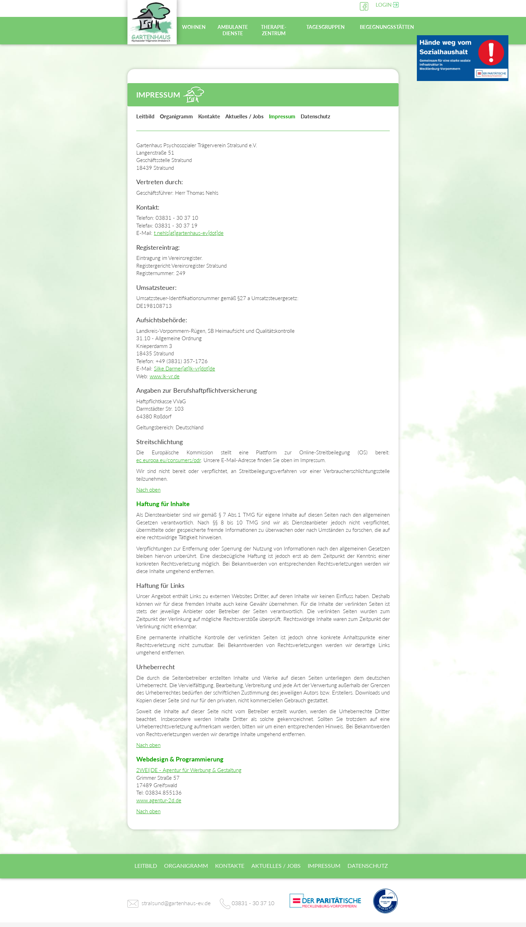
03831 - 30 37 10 (253, 903)
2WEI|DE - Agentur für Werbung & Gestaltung (189, 770)
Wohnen (194, 27)
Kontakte (209, 116)
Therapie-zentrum (273, 30)
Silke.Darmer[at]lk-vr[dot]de (184, 368)
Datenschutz (315, 116)
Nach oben (148, 489)
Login (384, 4)
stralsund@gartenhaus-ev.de (176, 903)
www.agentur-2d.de (158, 800)
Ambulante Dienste (233, 30)
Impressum (282, 116)
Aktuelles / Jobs (244, 116)
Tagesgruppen (325, 27)
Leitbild (145, 116)
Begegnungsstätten (378, 27)
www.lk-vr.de (165, 376)
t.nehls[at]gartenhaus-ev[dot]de (189, 233)
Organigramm (176, 116)
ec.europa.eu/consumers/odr (168, 460)
